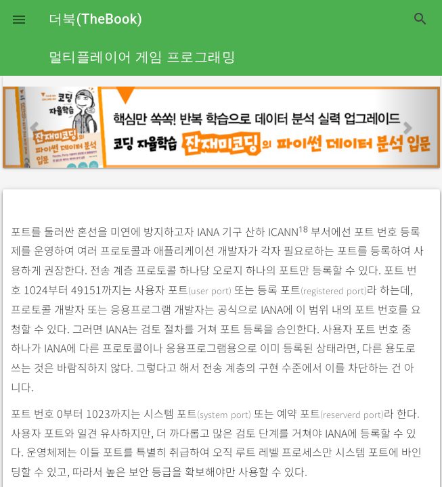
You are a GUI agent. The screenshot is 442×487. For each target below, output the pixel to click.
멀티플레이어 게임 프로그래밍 (142, 57)
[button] (19, 19)
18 (303, 229)
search (420, 19)
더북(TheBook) (95, 19)
